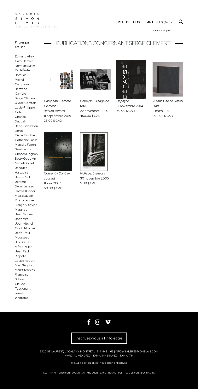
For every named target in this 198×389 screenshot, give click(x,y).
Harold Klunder (25, 191)
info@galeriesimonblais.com (136, 351)
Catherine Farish (26, 140)
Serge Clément (25, 98)
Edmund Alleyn (25, 56)
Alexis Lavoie (24, 196)
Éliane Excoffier (25, 135)
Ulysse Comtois (25, 103)
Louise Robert (25, 261)
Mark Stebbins (25, 270)
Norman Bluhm (25, 66)
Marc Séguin (23, 265)
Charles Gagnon (26, 154)
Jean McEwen (24, 214)
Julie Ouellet (24, 242)
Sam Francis (23, 149)
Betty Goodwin (25, 158)
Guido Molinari (25, 228)
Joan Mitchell (24, 223)
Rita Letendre (24, 200)
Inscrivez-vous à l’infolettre (99, 338)
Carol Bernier (24, 61)
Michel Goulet (24, 163)
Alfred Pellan (23, 247)
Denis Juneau (24, 186)
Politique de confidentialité (136, 373)
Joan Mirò (22, 219)
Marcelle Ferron (25, 145)
